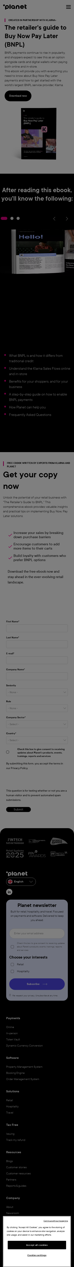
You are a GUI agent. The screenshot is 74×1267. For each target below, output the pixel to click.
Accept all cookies (37, 1245)
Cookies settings (36, 1255)
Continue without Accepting (56, 1221)
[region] (37, 1241)
